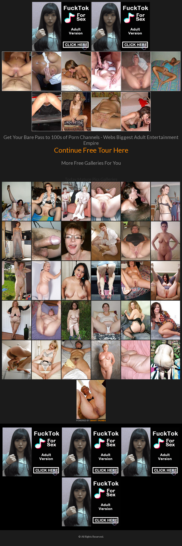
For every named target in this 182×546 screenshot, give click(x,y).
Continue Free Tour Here (91, 150)
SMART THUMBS (98, 421)
